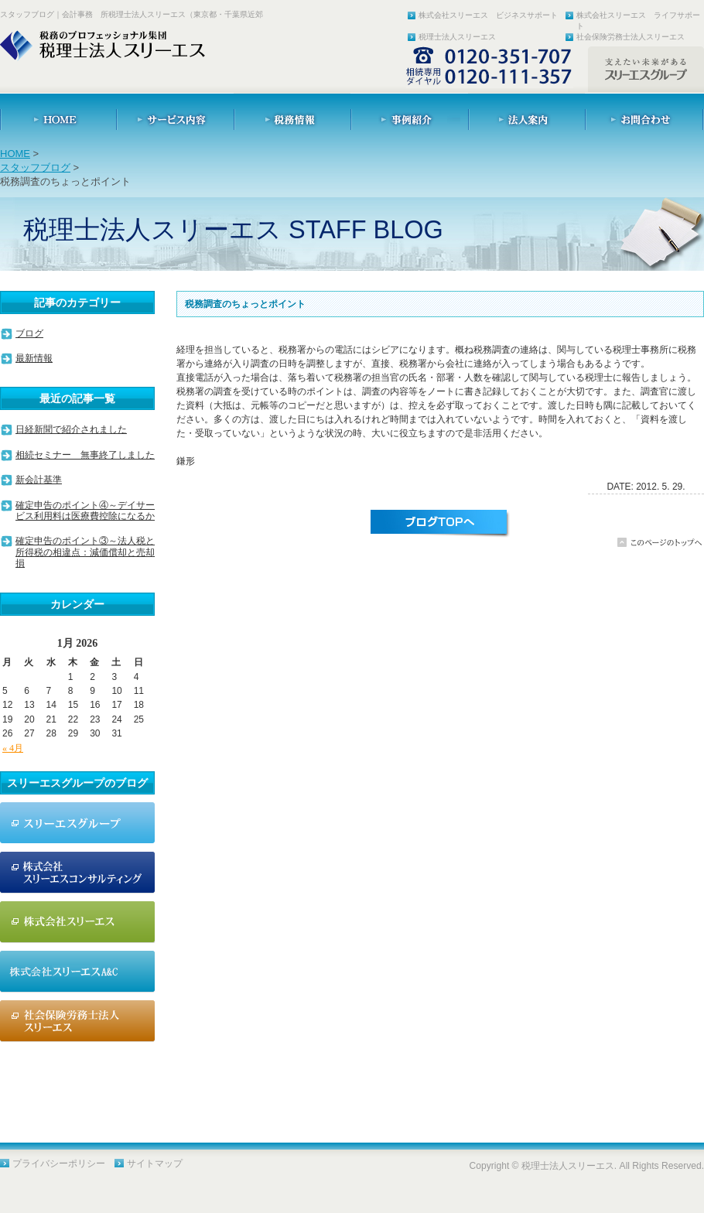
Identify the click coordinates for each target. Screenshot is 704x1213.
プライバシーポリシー (58, 1163)
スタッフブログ (35, 167)
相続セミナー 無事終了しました (85, 454)
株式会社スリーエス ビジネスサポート (488, 15)
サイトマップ (155, 1163)
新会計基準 (38, 479)
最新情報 (34, 358)
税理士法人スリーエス (457, 36)
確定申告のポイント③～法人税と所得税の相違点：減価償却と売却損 (85, 552)
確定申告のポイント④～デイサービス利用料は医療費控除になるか (85, 510)
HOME (15, 153)
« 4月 (12, 748)
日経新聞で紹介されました (71, 429)
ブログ (29, 333)
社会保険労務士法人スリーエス (630, 36)
